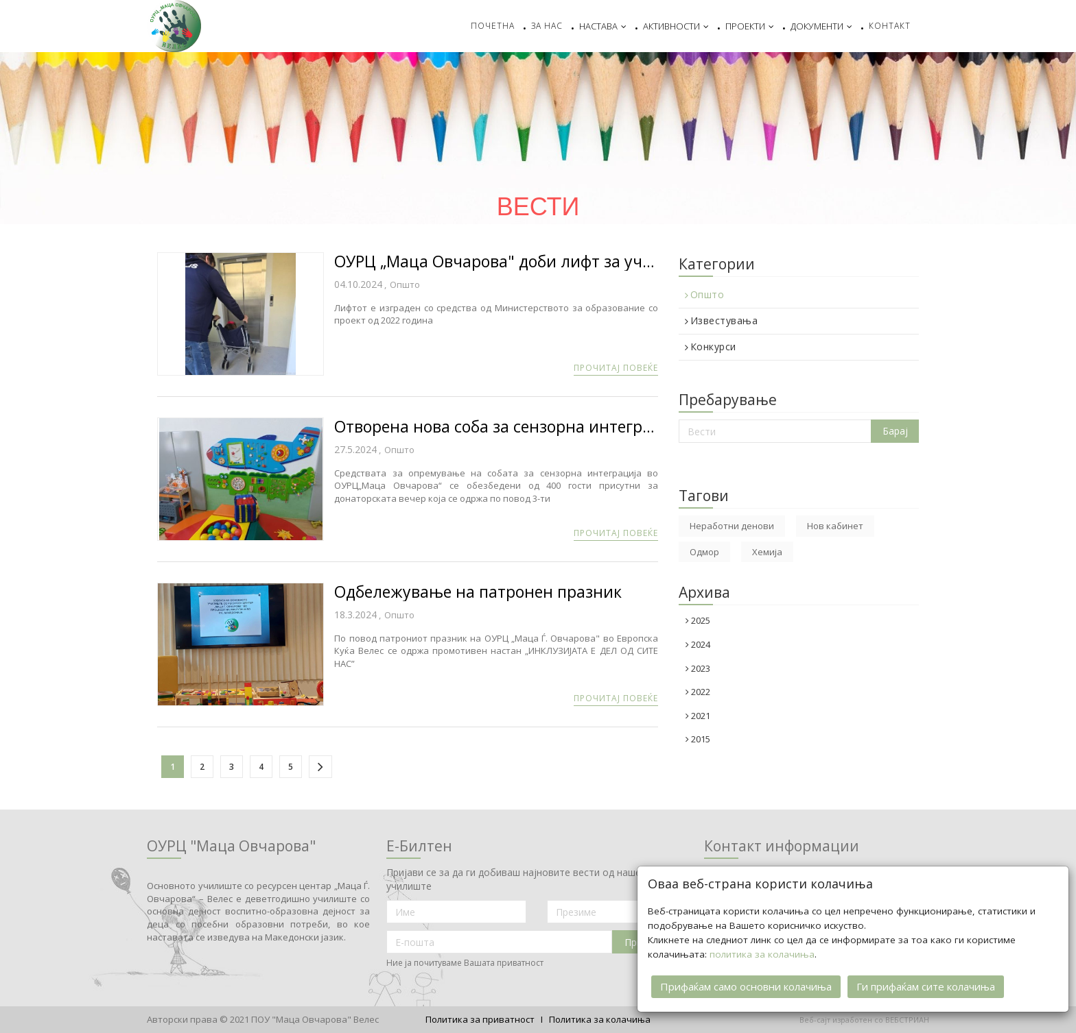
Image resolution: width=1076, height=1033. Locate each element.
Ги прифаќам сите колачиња (925, 981)
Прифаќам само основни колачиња (746, 981)
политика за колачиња (762, 949)
